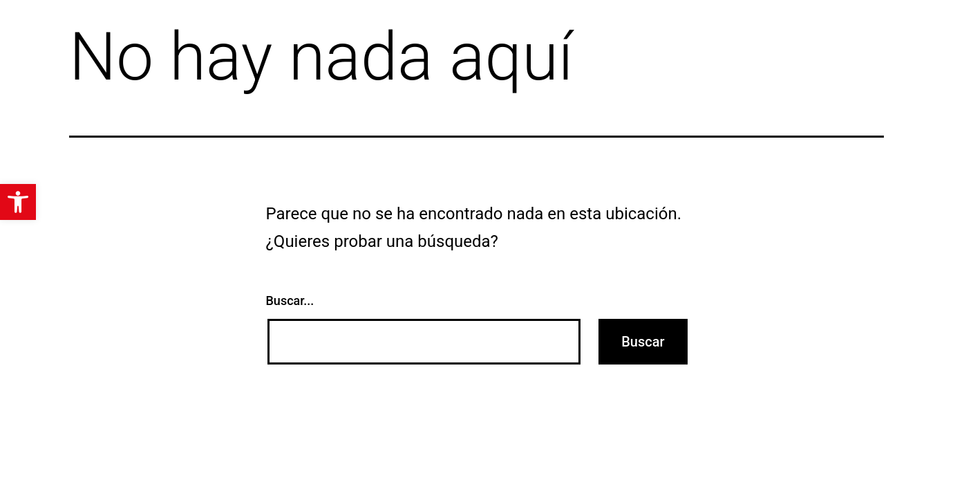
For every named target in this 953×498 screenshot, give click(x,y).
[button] (18, 202)
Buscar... (290, 300)
